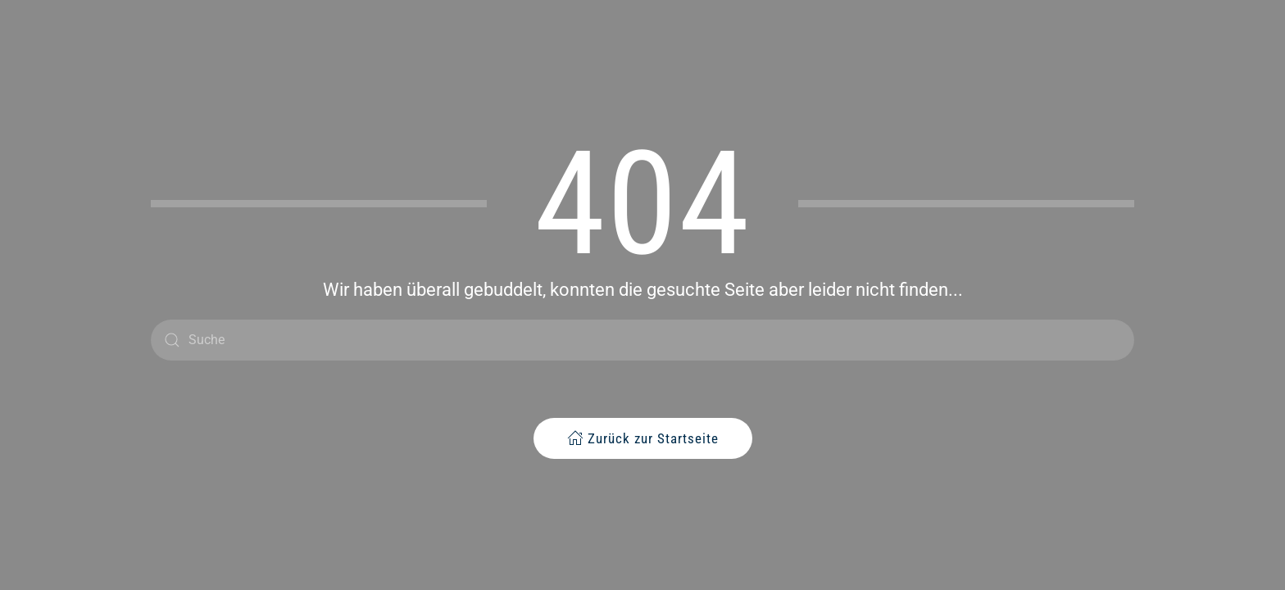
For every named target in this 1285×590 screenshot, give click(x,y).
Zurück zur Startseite (643, 438)
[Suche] (642, 340)
